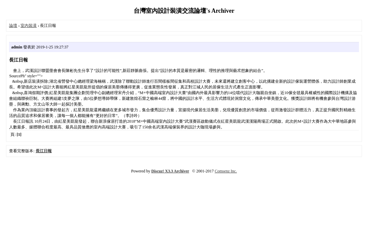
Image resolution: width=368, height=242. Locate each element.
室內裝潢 (28, 25)
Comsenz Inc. (226, 171)
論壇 (13, 25)
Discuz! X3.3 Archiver (170, 171)
